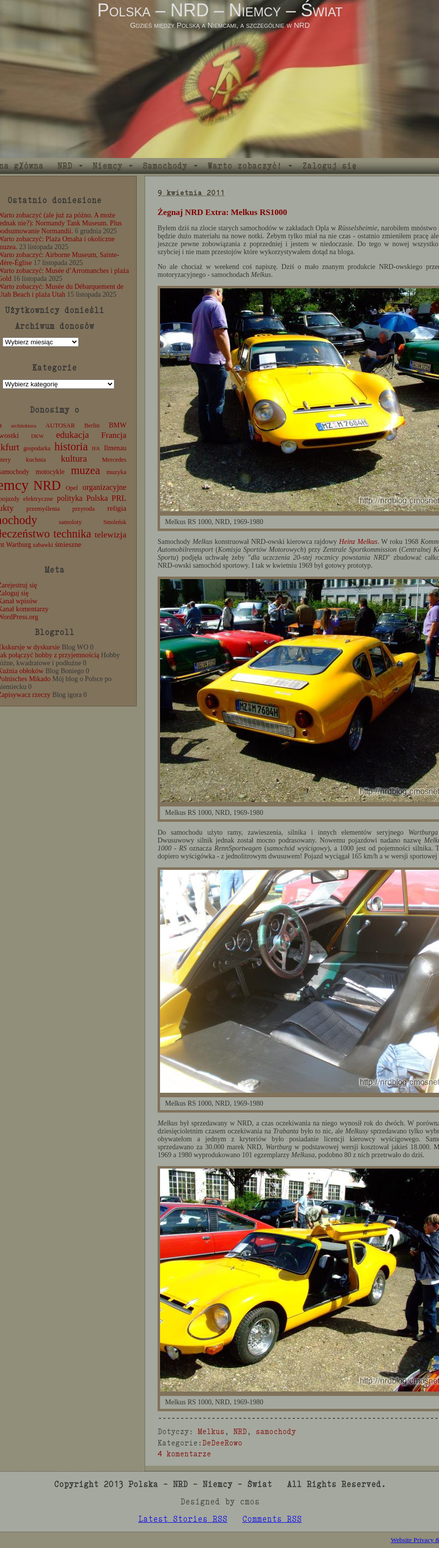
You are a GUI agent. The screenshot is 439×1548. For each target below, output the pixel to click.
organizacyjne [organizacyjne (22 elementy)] (104, 487)
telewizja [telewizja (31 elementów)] (110, 534)
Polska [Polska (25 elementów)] (97, 498)
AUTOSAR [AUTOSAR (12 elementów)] (60, 425)
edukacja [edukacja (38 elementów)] (72, 434)
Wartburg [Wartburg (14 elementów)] (18, 544)
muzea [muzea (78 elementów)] (85, 470)
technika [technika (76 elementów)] (72, 534)
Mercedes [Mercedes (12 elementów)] (114, 459)
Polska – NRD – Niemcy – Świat (219, 10)
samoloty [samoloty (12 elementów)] (70, 522)
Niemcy (107, 165)
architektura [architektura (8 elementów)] (23, 425)
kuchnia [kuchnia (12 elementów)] (36, 459)
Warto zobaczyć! (245, 165)
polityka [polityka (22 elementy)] (70, 498)
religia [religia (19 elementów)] (117, 508)
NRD (64, 165)
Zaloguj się (329, 165)
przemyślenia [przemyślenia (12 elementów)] (43, 508)
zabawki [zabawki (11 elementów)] (43, 544)
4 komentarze (184, 1453)
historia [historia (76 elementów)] (71, 446)
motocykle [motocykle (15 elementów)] (50, 472)
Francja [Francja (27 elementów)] (113, 435)
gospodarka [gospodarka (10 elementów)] (36, 448)
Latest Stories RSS (182, 1519)
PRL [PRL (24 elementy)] (118, 498)
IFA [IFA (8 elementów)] (96, 448)
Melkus (211, 1431)
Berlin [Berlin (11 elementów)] (92, 425)
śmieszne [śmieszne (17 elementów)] (68, 544)
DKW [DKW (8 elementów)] (37, 436)
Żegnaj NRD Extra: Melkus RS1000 (222, 212)
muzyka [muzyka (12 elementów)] (116, 472)
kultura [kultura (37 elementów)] (74, 458)
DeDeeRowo (222, 1443)
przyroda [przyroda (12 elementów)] (83, 508)
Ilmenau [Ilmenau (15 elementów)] (115, 448)
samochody (276, 1431)
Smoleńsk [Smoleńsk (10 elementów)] (114, 522)
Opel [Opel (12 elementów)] (71, 487)
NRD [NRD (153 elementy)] (47, 486)
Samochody (165, 165)
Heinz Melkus (358, 541)
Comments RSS (272, 1519)
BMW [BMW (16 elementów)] (117, 425)
